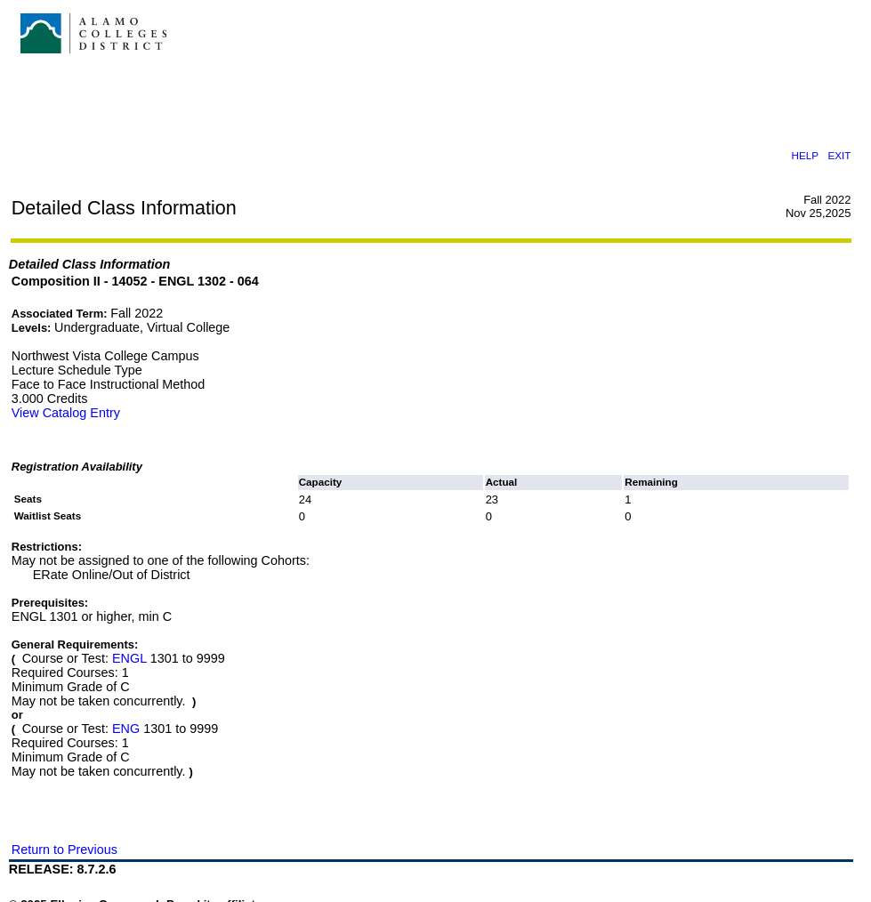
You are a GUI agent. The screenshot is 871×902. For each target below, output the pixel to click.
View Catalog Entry (66, 413)
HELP (804, 155)
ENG (126, 728)
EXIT (839, 155)
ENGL (129, 658)
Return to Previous (64, 849)
